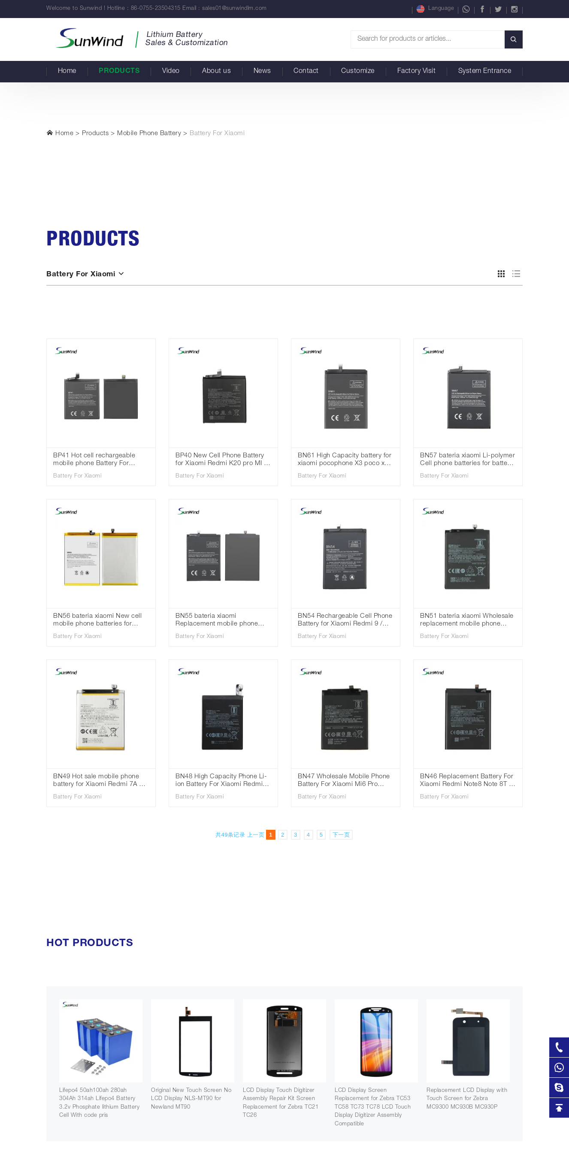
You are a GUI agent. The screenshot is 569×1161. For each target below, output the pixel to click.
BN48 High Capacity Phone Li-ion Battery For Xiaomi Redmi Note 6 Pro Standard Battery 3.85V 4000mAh (221, 781)
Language (435, 9)
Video (171, 71)
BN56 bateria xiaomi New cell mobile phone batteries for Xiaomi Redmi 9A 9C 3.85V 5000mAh (97, 621)
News (262, 71)
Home (67, 71)
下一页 (341, 834)
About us (216, 71)
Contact (306, 71)
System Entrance (484, 71)
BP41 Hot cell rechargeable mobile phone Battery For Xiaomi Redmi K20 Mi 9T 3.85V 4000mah (99, 461)
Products (119, 71)
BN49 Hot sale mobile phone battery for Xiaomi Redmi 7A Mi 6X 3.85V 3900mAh (99, 781)
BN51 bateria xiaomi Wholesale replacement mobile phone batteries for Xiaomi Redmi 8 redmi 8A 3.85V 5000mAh (467, 621)
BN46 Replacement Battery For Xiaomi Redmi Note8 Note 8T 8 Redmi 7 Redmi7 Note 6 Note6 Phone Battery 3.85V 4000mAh (466, 781)
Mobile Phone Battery (149, 133)
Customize (358, 71)
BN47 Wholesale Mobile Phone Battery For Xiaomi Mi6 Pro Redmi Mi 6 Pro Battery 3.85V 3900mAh (344, 781)
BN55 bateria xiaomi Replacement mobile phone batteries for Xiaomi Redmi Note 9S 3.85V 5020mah (223, 621)
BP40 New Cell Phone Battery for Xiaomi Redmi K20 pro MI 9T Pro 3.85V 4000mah (223, 461)
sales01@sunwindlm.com (234, 9)
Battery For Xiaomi (217, 133)
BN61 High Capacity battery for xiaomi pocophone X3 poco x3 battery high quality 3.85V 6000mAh (344, 461)
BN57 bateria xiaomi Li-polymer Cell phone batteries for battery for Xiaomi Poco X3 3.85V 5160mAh (467, 461)
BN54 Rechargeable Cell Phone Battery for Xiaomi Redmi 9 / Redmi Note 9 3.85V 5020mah (345, 621)
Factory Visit (416, 71)
